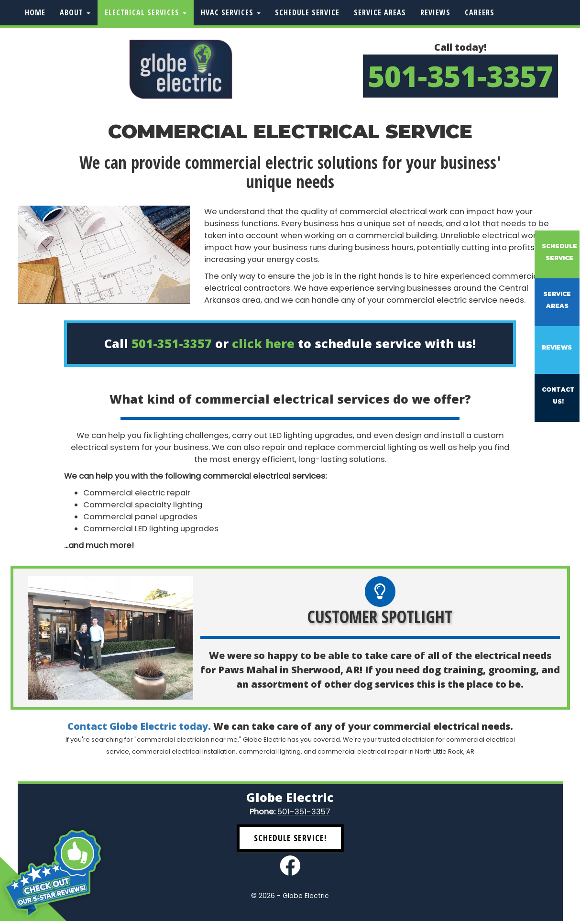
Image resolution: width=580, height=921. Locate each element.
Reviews (435, 12)
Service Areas (380, 12)
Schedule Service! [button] (290, 838)
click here (263, 343)
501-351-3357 (460, 76)
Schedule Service (307, 12)
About (75, 12)
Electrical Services (145, 12)
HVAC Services (231, 12)
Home (35, 12)
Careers (479, 12)
